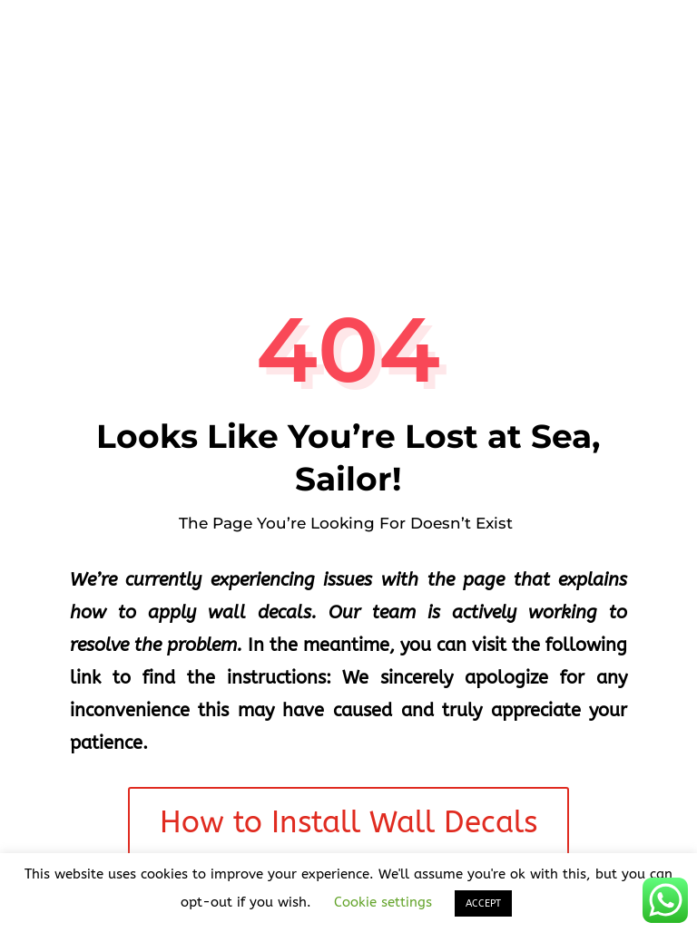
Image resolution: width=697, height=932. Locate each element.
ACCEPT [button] (483, 903)
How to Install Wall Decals (348, 822)
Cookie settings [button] (383, 902)
